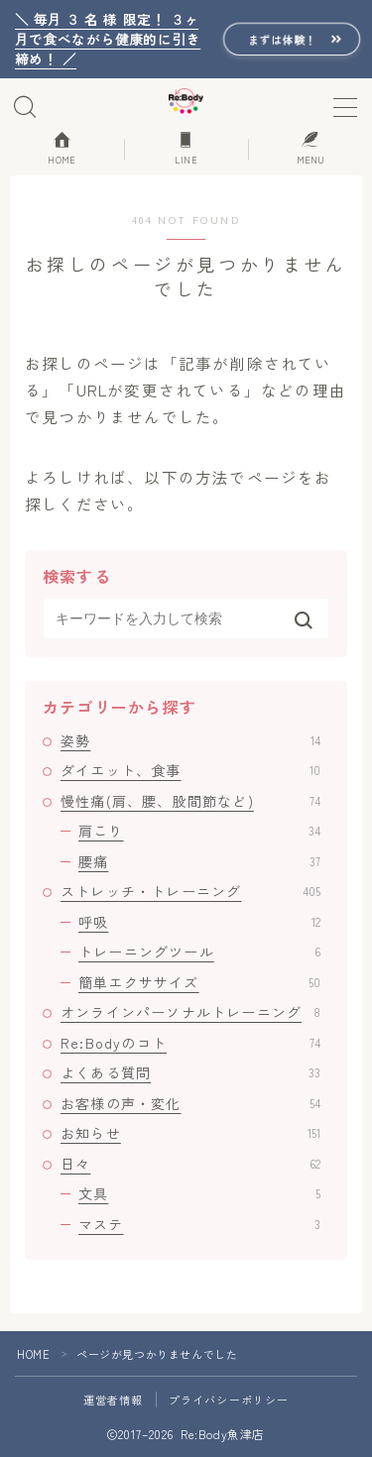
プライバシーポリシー (229, 1399)
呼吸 (199, 922)
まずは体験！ (283, 39)
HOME (33, 1354)
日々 (190, 1164)
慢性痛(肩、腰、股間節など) (190, 801)
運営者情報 (113, 1399)
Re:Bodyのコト (190, 1043)
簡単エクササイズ (199, 982)
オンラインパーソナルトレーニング (190, 1012)
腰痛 (199, 861)
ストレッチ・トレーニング (190, 891)
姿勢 (190, 740)
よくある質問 (190, 1072)
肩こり (199, 831)
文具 (199, 1193)
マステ (199, 1224)
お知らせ (190, 1133)
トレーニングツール (199, 951)
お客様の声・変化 (190, 1103)
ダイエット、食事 (190, 770)
